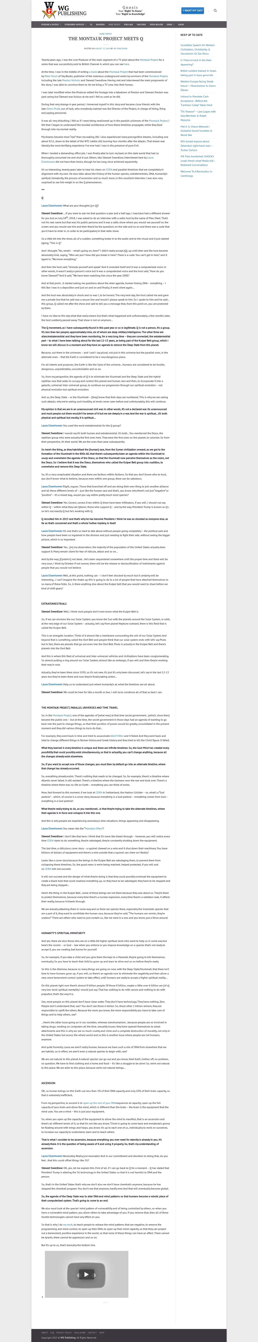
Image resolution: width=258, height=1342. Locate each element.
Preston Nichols (71, 80)
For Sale (128, 24)
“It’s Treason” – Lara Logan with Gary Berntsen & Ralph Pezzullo (198, 116)
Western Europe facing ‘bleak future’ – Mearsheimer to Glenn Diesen (198, 86)
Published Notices (75, 24)
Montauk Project (149, 59)
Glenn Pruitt (53, 108)
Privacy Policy (64, 1332)
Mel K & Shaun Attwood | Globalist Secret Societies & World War (196, 131)
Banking (100, 24)
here (126, 64)
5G (91, 24)
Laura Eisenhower (51, 205)
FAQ (52, 1332)
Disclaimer (80, 1332)
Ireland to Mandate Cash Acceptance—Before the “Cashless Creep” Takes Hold (196, 101)
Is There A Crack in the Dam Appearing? (196, 62)
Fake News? (114, 24)
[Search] (215, 10)
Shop (101, 1332)
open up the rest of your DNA (99, 1103)
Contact (92, 1332)
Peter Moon (51, 76)
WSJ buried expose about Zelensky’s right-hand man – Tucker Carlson (197, 146)
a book (93, 71)
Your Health (156, 24)
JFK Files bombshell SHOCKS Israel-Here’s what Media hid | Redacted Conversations (197, 161)
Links (171, 24)
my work (68, 1224)
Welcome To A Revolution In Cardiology (196, 173)
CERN (109, 169)
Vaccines (141, 24)
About (44, 1332)
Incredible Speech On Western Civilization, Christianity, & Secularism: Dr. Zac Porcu (198, 49)
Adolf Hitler (116, 735)
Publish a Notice (51, 24)
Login (181, 24)
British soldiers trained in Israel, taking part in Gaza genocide (198, 73)
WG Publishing (120, 48)
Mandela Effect (93, 828)
